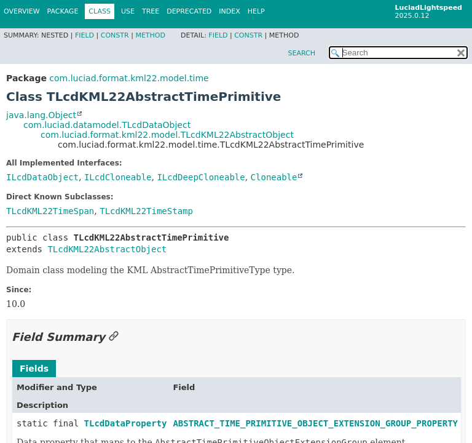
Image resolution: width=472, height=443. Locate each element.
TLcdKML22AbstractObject (107, 249)
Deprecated (189, 11)
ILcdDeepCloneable (201, 177)
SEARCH (301, 53)
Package (63, 11)
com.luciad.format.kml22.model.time (128, 78)
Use (128, 11)
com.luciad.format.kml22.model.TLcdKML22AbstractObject (167, 135)
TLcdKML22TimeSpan (50, 211)
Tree (150, 11)
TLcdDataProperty (125, 423)
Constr (115, 35)
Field (84, 35)
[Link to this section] (114, 336)
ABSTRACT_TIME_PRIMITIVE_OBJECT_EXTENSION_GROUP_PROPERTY (315, 423)
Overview (22, 11)
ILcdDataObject (42, 177)
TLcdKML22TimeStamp (146, 211)
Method (150, 35)
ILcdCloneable (118, 177)
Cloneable (274, 177)
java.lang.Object (41, 115)
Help (256, 11)
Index (229, 11)
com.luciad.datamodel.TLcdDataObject (107, 125)
